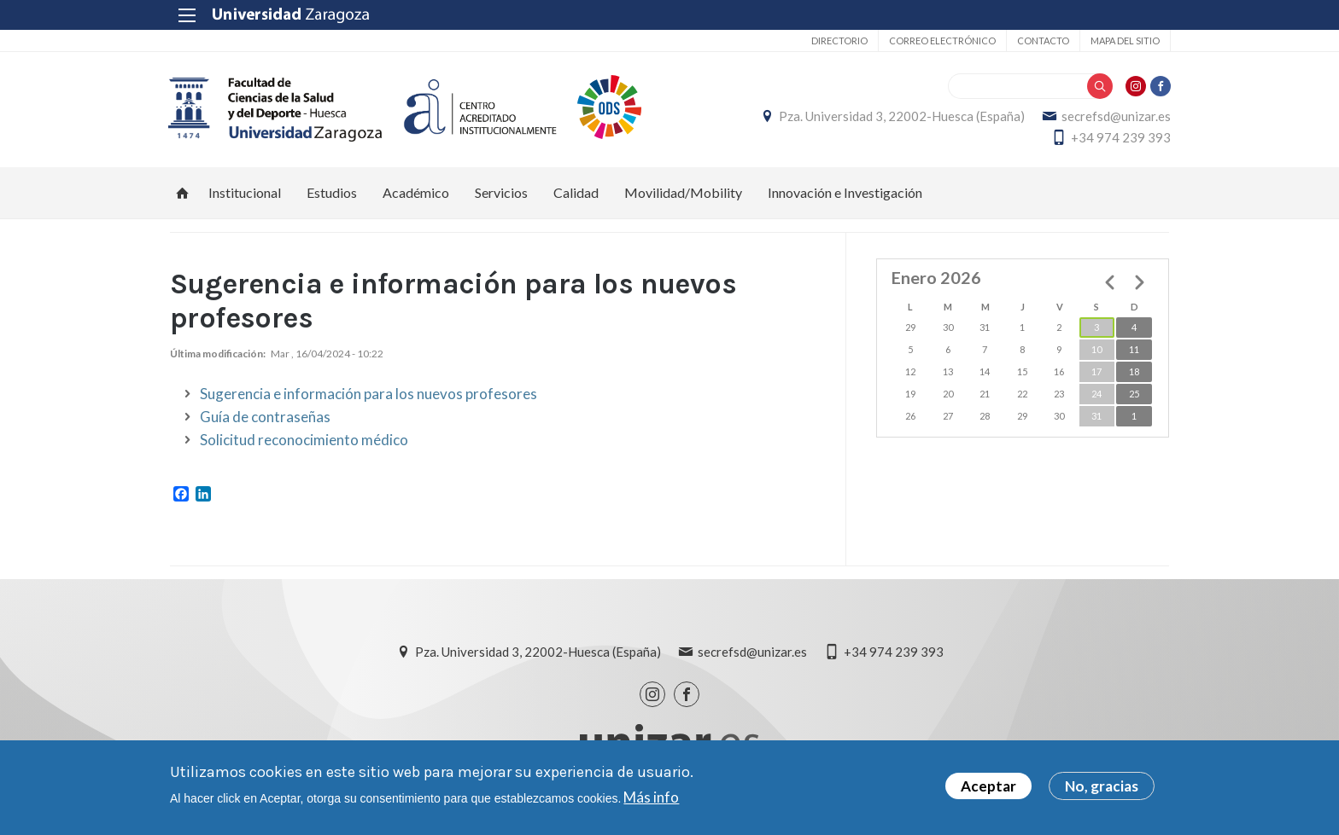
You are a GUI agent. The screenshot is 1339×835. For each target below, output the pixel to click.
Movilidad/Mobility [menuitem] (683, 192)
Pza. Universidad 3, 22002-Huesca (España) (900, 116)
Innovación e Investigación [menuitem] (845, 192)
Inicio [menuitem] (183, 193)
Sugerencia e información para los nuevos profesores (368, 394)
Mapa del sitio (1123, 40)
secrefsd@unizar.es (1114, 116)
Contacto (1041, 40)
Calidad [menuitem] (576, 192)
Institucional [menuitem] (244, 192)
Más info (651, 797)
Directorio (838, 40)
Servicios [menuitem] (501, 192)
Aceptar (988, 786)
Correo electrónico (940, 40)
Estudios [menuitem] (332, 192)
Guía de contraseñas (265, 417)
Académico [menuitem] (416, 192)
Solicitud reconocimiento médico (304, 440)
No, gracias (1101, 786)
